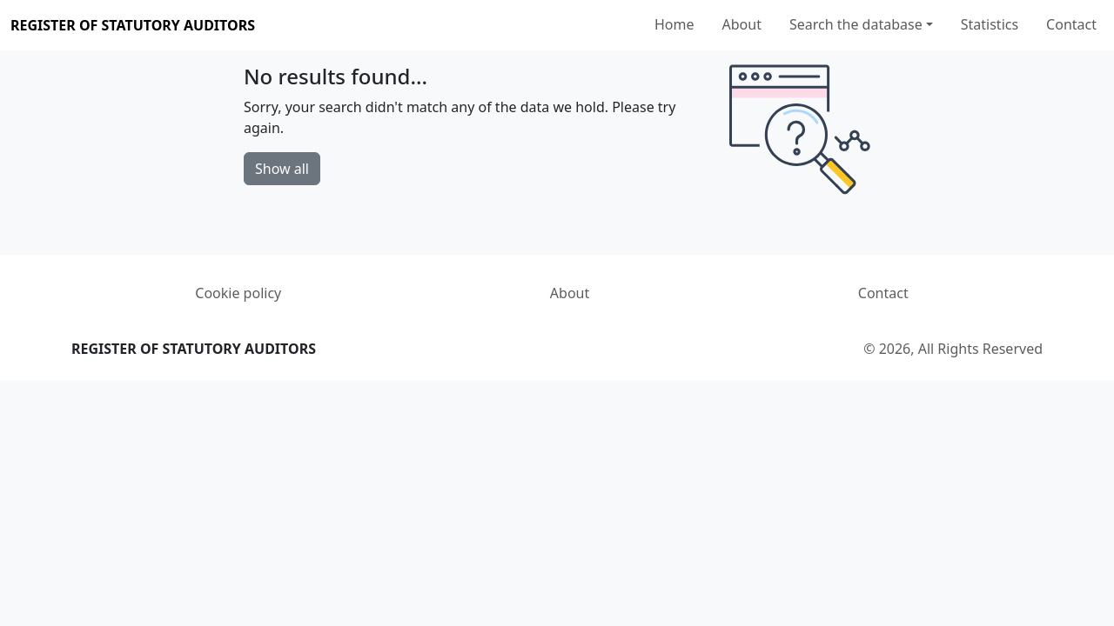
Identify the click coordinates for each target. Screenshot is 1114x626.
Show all (282, 168)
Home (674, 24)
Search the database (856, 24)
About (742, 24)
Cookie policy (238, 293)
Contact (1071, 24)
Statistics (989, 24)
